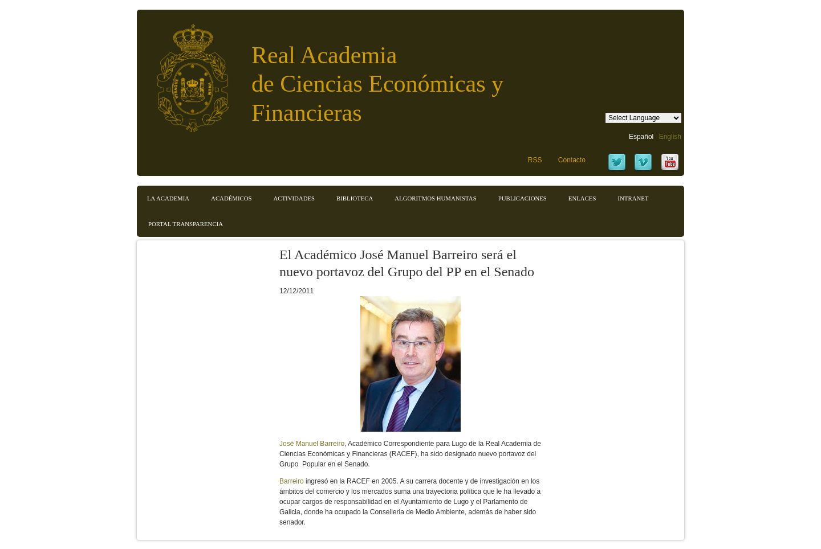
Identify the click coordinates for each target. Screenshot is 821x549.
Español (641, 137)
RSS (535, 160)
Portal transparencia (185, 223)
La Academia (168, 198)
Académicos (231, 198)
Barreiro (291, 481)
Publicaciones (522, 198)
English (670, 137)
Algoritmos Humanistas (435, 198)
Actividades (294, 198)
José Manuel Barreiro (311, 444)
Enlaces (582, 198)
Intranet (632, 198)
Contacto (572, 160)
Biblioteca (354, 198)
